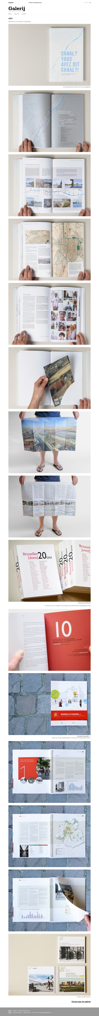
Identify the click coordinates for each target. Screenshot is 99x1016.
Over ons (16, 14)
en (85, 2)
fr (87, 2)
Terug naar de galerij (81, 1002)
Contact (24, 14)
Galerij (16, 8)
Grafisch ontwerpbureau (35, 2)
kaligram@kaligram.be (45, 1012)
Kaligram (11, 2)
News (9, 14)
